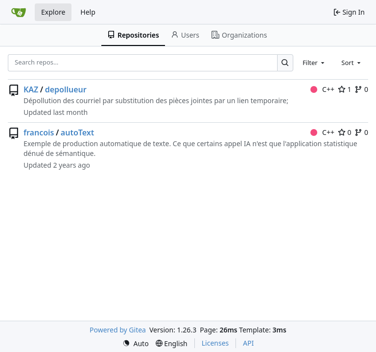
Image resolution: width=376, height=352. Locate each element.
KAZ (31, 89)
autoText (77, 132)
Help (87, 12)
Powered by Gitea (118, 329)
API (248, 343)
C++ (322, 89)
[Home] (18, 12)
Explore (53, 12)
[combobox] (314, 62)
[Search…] (285, 62)
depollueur (66, 89)
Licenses (215, 343)
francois (39, 132)
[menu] (135, 343)
